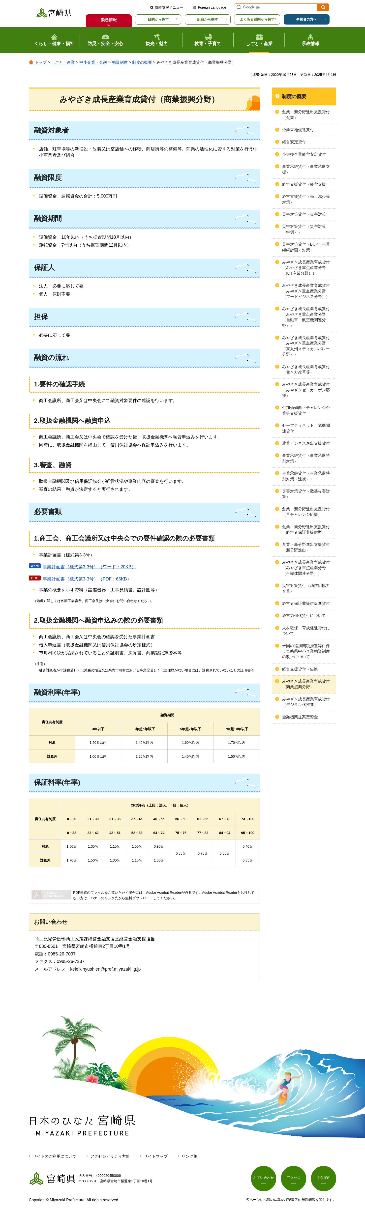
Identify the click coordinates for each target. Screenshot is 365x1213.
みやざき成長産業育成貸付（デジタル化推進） (306, 702)
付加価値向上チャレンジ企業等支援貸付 (306, 410)
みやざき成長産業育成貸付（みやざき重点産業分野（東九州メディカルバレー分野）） (306, 346)
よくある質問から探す (257, 19)
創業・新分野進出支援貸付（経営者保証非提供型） (306, 529)
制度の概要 (142, 62)
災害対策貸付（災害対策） (306, 214)
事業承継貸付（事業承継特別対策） (306, 458)
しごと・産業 (63, 62)
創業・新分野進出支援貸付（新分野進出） (306, 547)
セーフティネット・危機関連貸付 (306, 428)
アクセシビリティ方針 (110, 1156)
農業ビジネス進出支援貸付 (306, 443)
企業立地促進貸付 (298, 130)
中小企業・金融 (93, 62)
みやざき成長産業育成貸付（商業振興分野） (306, 684)
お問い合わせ (263, 1178)
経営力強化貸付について (304, 615)
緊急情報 (109, 20)
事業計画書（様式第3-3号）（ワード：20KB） (89, 566)
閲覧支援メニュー (169, 7)
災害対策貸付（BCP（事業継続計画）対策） (306, 247)
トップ (41, 62)
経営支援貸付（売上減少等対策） (306, 199)
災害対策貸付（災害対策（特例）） (304, 229)
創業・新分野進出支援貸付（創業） (306, 114)
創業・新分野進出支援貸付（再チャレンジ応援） (306, 512)
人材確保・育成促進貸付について (306, 630)
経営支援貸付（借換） (302, 669)
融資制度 (120, 62)
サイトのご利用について (54, 1156)
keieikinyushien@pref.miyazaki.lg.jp (105, 969)
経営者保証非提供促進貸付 (306, 603)
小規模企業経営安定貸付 (304, 154)
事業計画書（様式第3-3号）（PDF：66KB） (87, 579)
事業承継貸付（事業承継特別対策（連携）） (306, 476)
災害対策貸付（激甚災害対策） (306, 494)
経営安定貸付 (294, 142)
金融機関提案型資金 (300, 717)
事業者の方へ (306, 19)
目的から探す (158, 19)
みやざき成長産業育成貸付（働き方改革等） (306, 369)
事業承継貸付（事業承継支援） (306, 169)
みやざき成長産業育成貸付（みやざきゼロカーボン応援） (306, 390)
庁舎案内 (324, 1178)
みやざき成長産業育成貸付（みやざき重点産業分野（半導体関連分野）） (306, 568)
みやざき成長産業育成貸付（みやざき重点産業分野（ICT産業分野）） (306, 267)
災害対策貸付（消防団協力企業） (306, 588)
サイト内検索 (238, 7)
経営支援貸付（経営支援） (306, 184)
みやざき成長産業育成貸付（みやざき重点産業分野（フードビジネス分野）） (306, 291)
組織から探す (207, 19)
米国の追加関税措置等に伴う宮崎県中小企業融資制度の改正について (306, 651)
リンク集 (189, 1156)
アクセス (294, 1178)
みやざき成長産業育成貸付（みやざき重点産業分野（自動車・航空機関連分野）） (306, 317)
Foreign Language (212, 7)
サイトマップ (156, 1156)
